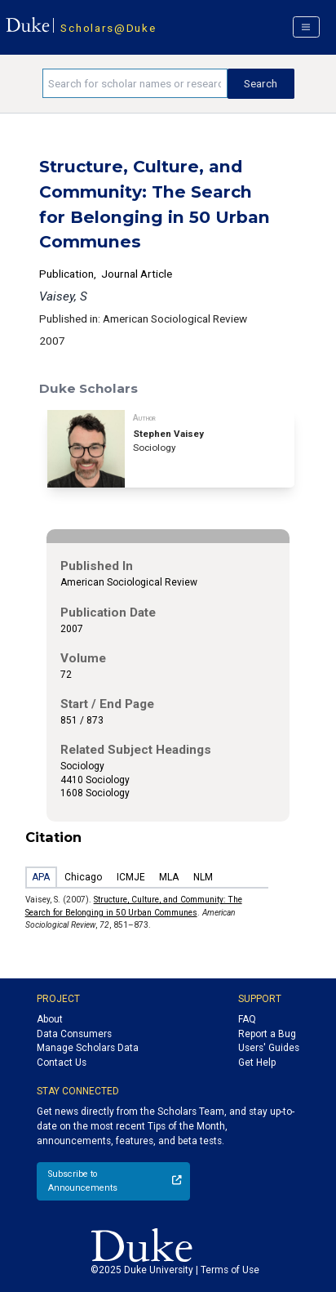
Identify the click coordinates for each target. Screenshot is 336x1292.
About (50, 1019)
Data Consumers (74, 1034)
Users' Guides (268, 1048)
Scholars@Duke (108, 27)
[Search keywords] (135, 83)
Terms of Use (230, 1270)
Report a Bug (267, 1034)
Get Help (257, 1062)
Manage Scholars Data (88, 1048)
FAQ (247, 1019)
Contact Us (61, 1062)
